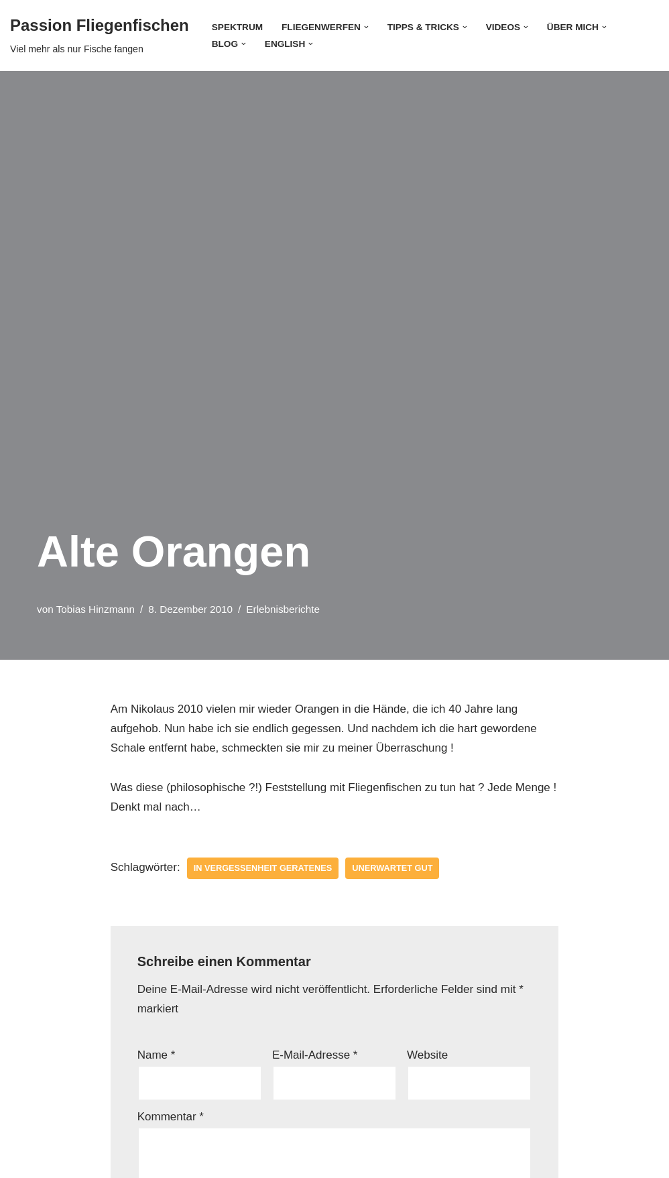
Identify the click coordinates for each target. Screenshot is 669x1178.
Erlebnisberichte (283, 609)
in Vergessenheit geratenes (263, 868)
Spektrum (237, 27)
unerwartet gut (392, 868)
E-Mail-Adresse (315, 1055)
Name (156, 1055)
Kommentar (170, 1116)
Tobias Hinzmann (95, 609)
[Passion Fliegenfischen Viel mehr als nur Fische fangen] (99, 35)
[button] (366, 27)
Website (427, 1055)
